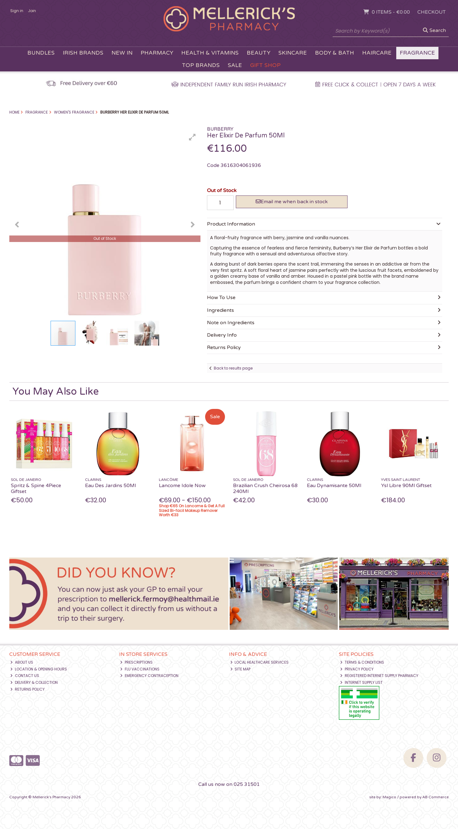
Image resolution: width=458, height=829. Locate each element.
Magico (389, 797)
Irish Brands (83, 53)
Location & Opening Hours (38, 669)
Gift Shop (265, 65)
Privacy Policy (357, 669)
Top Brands (201, 65)
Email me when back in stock (292, 202)
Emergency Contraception (149, 675)
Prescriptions (136, 662)
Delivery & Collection (34, 682)
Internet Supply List (361, 682)
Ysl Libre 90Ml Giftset (406, 485)
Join (32, 10)
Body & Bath (334, 53)
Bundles (41, 53)
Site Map (240, 669)
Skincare (292, 53)
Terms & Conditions (362, 662)
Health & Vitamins (210, 53)
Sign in (16, 10)
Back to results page (233, 368)
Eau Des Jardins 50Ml (110, 485)
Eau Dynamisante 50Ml (334, 485)
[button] (192, 137)
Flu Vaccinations (139, 669)
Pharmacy (157, 53)
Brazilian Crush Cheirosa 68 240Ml (265, 488)
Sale (235, 65)
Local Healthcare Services (259, 662)
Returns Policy (27, 689)
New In (121, 53)
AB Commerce (435, 797)
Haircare (377, 53)
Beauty (258, 53)
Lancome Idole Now (182, 485)
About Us (21, 662)
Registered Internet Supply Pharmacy (379, 675)
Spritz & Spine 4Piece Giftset (36, 488)
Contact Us (24, 675)
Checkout (431, 12)
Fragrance (417, 53)
